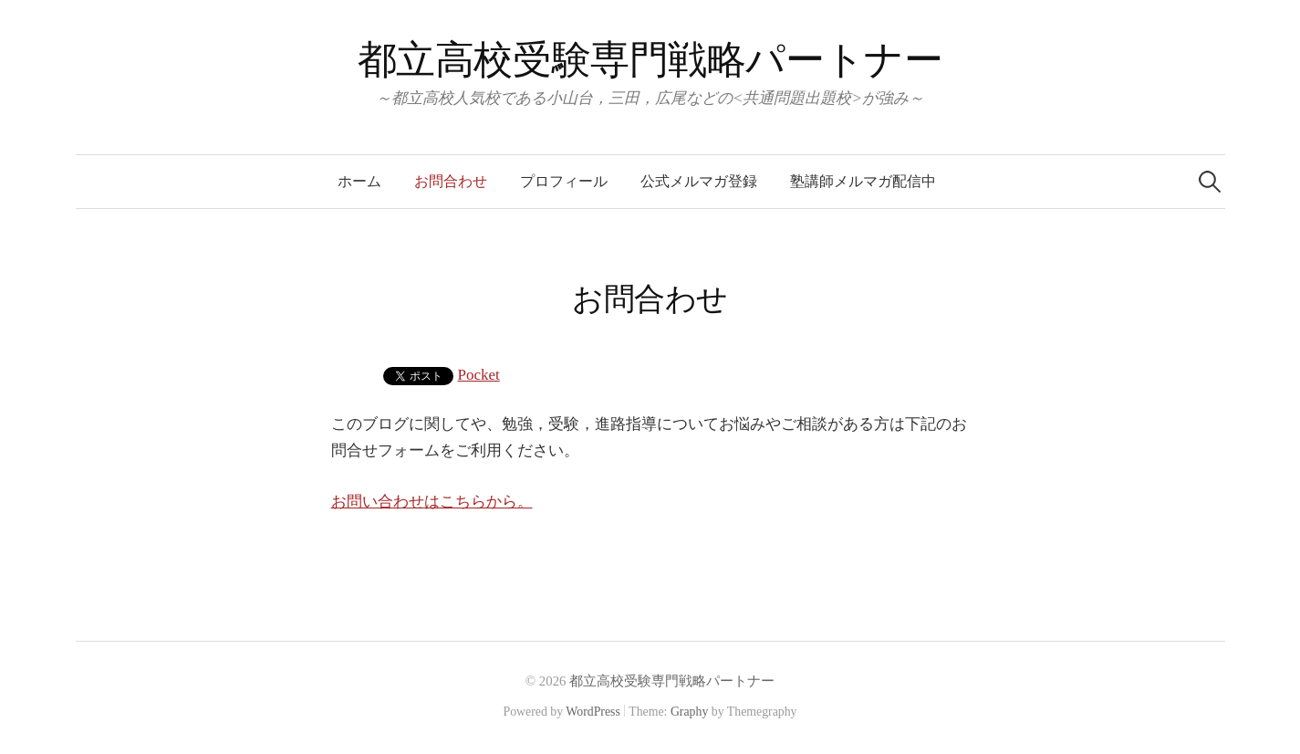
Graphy (689, 711)
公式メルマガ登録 (698, 181)
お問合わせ (450, 181)
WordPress (593, 711)
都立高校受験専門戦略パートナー (650, 59)
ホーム (359, 181)
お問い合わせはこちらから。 (432, 501)
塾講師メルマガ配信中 (863, 181)
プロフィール (564, 181)
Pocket (479, 374)
